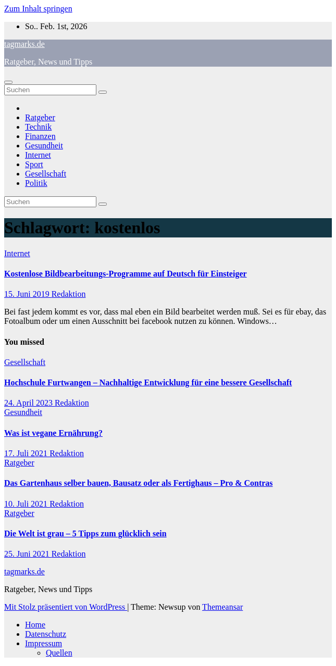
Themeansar (222, 606)
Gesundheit (44, 145)
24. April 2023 (29, 402)
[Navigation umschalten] (8, 82)
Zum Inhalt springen (38, 8)
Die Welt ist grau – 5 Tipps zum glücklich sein (85, 533)
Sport (34, 164)
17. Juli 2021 (26, 453)
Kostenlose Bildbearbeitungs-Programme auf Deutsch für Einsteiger (125, 273)
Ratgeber (40, 117)
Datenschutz (45, 634)
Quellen (59, 652)
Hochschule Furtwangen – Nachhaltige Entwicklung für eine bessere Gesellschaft (148, 382)
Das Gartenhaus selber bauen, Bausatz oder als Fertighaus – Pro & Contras (138, 483)
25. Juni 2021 (28, 553)
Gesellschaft (45, 173)
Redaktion (69, 294)
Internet (38, 154)
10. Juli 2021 (26, 503)
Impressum (43, 643)
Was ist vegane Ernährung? (53, 433)
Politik (36, 183)
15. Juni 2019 (28, 294)
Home (35, 624)
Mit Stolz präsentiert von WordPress (65, 606)
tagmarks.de (24, 44)
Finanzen (40, 136)
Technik (38, 126)
